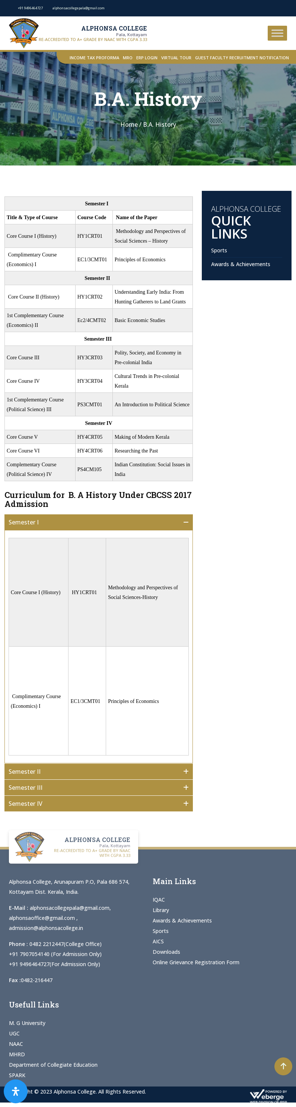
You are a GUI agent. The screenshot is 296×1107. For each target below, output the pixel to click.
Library (161, 910)
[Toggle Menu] (277, 33)
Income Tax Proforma (94, 57)
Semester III (25, 787)
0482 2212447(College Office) (65, 943)
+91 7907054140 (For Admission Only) (55, 954)
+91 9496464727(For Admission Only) (54, 964)
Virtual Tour (176, 57)
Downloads (166, 951)
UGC (14, 1033)
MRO (128, 57)
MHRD (17, 1054)
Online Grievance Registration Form (196, 962)
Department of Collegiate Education (53, 1064)
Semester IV (25, 804)
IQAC (159, 899)
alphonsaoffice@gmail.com (42, 917)
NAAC (16, 1043)
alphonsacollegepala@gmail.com (69, 907)
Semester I (26, 522)
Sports (219, 250)
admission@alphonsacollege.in (46, 927)
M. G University (27, 1022)
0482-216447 (36, 980)
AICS (158, 941)
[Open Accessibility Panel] (16, 1091)
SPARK (17, 1075)
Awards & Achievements (240, 264)
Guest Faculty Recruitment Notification (242, 57)
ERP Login (146, 57)
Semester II (27, 771)
